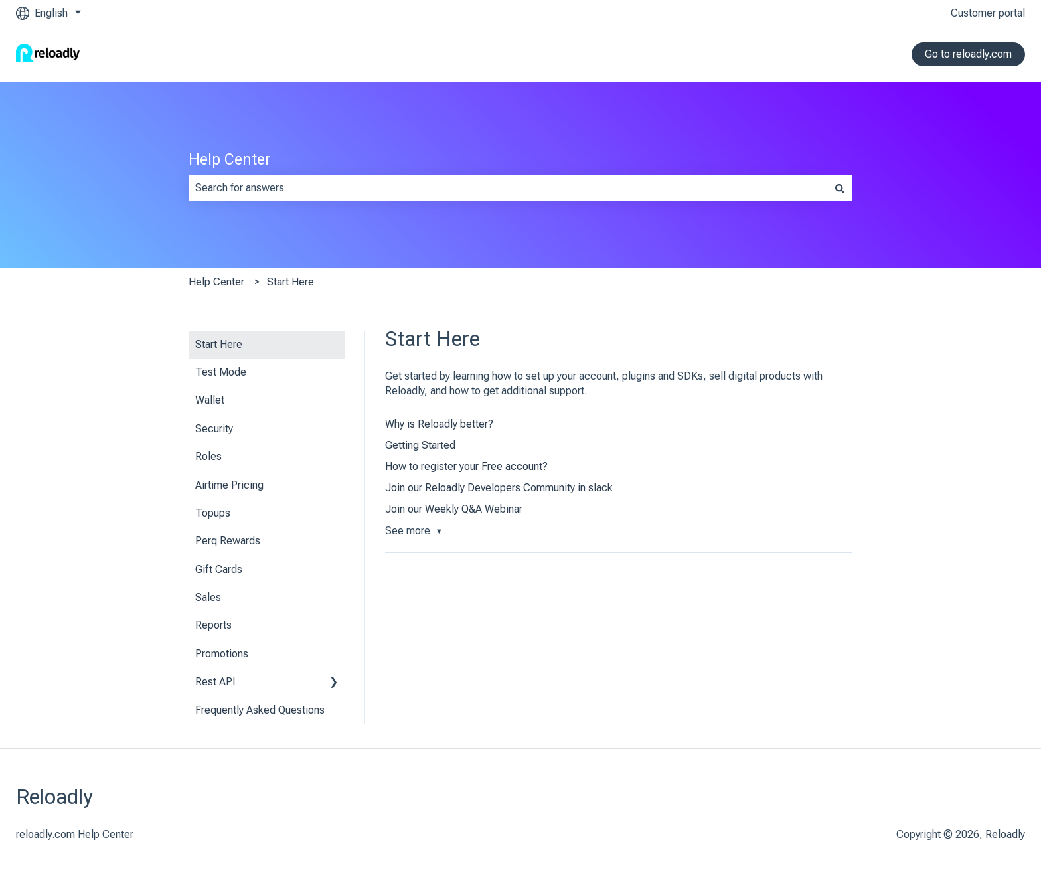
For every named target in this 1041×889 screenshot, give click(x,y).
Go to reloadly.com (968, 54)
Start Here (290, 282)
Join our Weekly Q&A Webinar (453, 509)
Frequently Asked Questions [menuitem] (260, 710)
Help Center (230, 160)
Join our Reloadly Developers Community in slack (499, 487)
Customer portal (988, 13)
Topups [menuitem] (212, 513)
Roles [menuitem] (208, 456)
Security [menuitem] (214, 428)
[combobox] (508, 188)
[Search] (839, 188)
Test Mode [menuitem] (220, 372)
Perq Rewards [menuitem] (227, 540)
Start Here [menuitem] (218, 344)
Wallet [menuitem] (209, 400)
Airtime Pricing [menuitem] (229, 485)
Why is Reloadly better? (439, 424)
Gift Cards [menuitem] (218, 569)
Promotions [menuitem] (221, 653)
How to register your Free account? (466, 466)
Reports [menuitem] (213, 625)
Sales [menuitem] (208, 597)
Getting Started (420, 445)
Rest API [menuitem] (215, 681)
